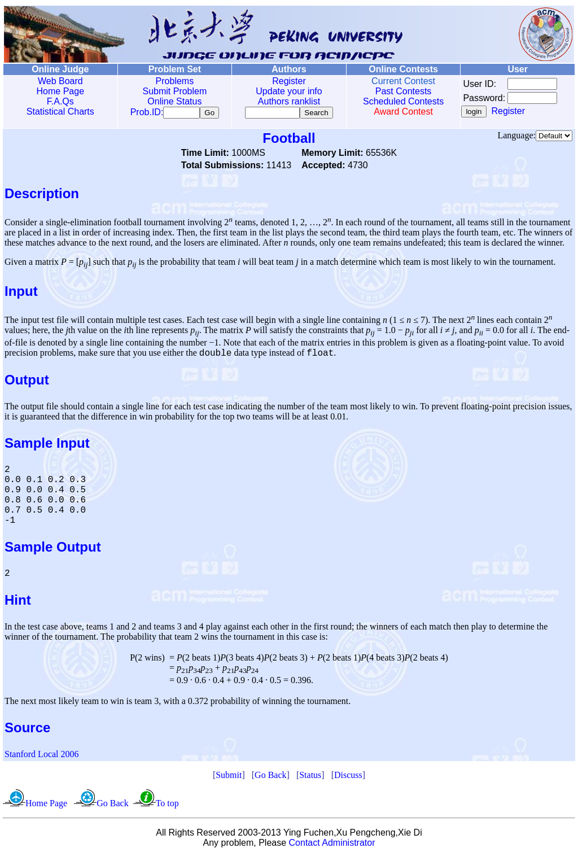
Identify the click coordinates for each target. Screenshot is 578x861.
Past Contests (400, 91)
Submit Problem (173, 91)
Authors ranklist (287, 101)
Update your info (286, 91)
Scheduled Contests (400, 101)
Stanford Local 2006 (42, 758)
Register (287, 81)
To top (167, 807)
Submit (229, 779)
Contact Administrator (332, 846)
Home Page (60, 91)
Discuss (348, 779)
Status (310, 779)
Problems (173, 81)
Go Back (270, 779)
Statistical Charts (60, 111)
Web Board (59, 81)
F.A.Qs (59, 101)
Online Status (173, 101)
